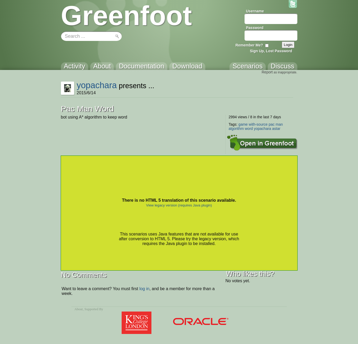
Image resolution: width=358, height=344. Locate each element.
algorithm (236, 128)
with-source (258, 124)
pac (272, 124)
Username (255, 11)
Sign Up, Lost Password (271, 51)
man (279, 124)
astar (276, 128)
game (243, 124)
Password (255, 28)
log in (144, 288)
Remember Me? (249, 45)
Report (267, 72)
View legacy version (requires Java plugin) (179, 205)
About (78, 309)
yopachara (97, 85)
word (249, 128)
